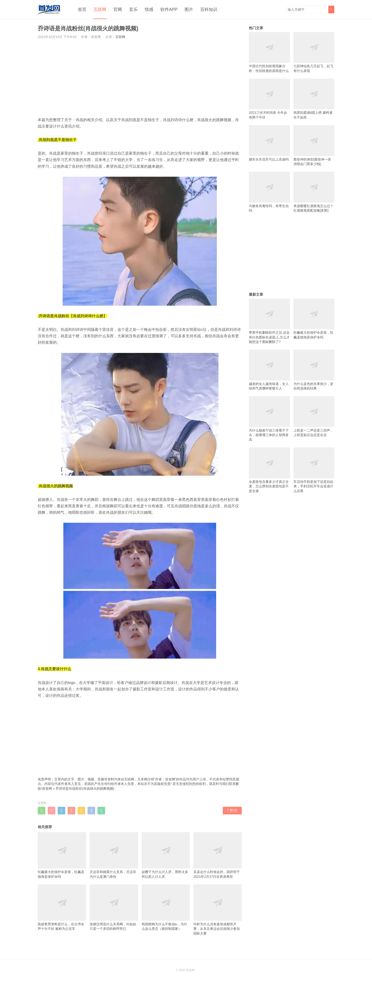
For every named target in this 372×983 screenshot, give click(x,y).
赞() (232, 810)
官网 (117, 9)
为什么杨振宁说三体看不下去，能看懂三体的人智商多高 (269, 419)
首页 (82, 9)
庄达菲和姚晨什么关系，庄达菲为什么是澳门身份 (114, 855)
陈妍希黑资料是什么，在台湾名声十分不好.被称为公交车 (62, 907)
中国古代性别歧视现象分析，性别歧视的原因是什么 (269, 52)
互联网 (99, 9)
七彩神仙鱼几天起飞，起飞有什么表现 (314, 52)
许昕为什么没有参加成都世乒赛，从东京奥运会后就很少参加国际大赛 (217, 909)
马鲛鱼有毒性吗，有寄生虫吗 (269, 192)
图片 (189, 9)
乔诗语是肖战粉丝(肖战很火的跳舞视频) (85, 788)
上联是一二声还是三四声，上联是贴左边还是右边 (314, 416)
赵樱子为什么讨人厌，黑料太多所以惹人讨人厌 (166, 855)
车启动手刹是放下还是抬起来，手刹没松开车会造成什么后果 (314, 470)
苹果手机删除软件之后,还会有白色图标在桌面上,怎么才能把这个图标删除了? (269, 321)
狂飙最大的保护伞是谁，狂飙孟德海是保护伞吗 (62, 855)
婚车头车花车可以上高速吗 (269, 143)
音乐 (133, 9)
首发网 (47, 788)
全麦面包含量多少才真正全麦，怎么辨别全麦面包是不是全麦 (269, 470)
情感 (149, 9)
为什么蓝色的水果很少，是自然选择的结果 (314, 370)
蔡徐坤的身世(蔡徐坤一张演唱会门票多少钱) (314, 145)
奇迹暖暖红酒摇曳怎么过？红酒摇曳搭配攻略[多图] (314, 192)
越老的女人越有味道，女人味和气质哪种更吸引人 (269, 370)
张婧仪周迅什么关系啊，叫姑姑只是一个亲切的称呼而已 (114, 907)
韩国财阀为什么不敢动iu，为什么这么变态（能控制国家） (166, 907)
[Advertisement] (140, 78)
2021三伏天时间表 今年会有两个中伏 (269, 99)
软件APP (168, 9)
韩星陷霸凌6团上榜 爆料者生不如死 (314, 99)
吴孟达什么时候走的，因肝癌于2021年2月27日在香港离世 (217, 855)
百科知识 (208, 9)
